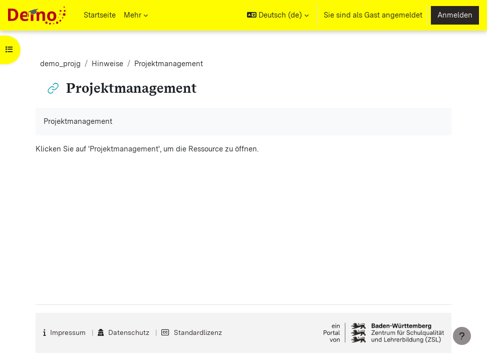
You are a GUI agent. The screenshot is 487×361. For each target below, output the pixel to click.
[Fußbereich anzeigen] (462, 336)
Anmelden (454, 15)
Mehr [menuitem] (132, 15)
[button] (277, 15)
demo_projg (60, 63)
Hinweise (107, 63)
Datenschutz (128, 332)
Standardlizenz (198, 332)
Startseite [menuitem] (100, 15)
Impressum (68, 332)
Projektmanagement (124, 148)
